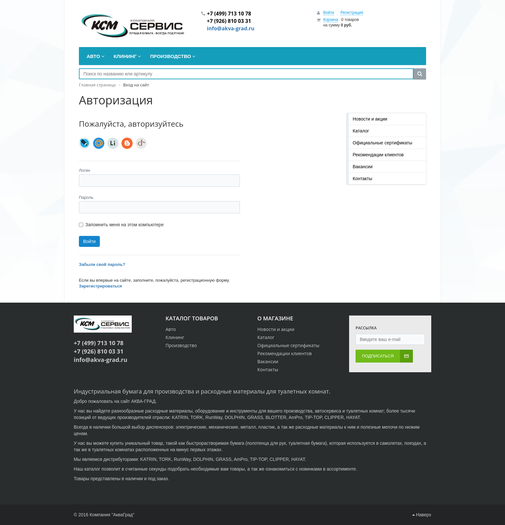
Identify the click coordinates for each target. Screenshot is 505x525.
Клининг (175, 337)
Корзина (330, 19)
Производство (181, 345)
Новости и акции (370, 119)
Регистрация (351, 12)
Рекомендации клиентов (378, 154)
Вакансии (363, 166)
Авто (171, 329)
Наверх (421, 514)
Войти (328, 12)
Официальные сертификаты (382, 142)
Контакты (362, 178)
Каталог (361, 130)
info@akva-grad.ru (230, 28)
